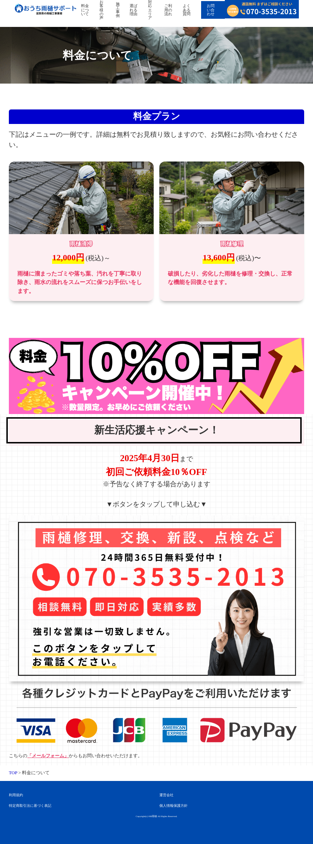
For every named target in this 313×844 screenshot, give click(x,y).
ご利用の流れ (168, 10)
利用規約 (16, 795)
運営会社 (166, 795)
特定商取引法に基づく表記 (30, 806)
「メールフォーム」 (48, 755)
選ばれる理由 (133, 10)
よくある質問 (186, 10)
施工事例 (118, 10)
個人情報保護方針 (173, 806)
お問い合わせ (211, 10)
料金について (85, 10)
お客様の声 (101, 10)
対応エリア (150, 10)
